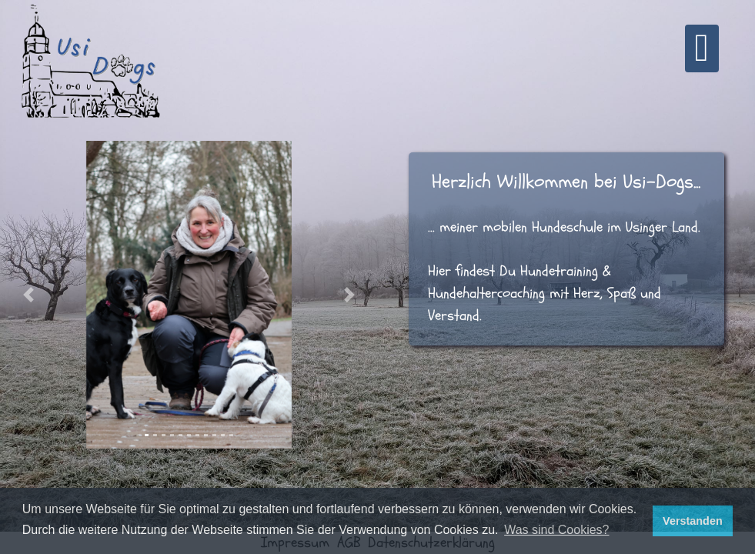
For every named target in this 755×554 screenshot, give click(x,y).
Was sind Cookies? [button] (556, 529)
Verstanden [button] (693, 521)
